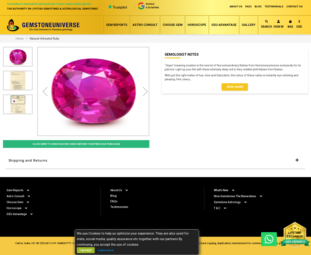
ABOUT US (235, 6)
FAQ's (248, 6)
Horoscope (197, 25)
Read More (235, 87)
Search (266, 24)
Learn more (105, 250)
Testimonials (119, 207)
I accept (86, 250)
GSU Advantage (224, 25)
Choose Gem (172, 25)
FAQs (113, 201)
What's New (221, 190)
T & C (217, 208)
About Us (116, 190)
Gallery (248, 25)
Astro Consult (144, 25)
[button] (299, 24)
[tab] (155, 160)
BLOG (257, 6)
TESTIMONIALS (274, 6)
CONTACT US (294, 6)
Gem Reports (116, 25)
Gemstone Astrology (227, 202)
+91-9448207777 (61, 243)
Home (20, 38)
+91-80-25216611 (41, 243)
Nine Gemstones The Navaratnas (235, 196)
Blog (113, 196)
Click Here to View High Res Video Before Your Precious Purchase (76, 144)
